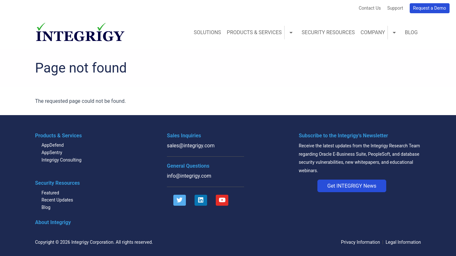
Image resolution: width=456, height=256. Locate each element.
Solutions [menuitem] (207, 32)
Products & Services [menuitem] (254, 32)
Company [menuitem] (372, 32)
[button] (352, 186)
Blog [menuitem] (411, 32)
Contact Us (370, 8)
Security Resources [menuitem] (328, 32)
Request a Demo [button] (429, 8)
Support (395, 8)
